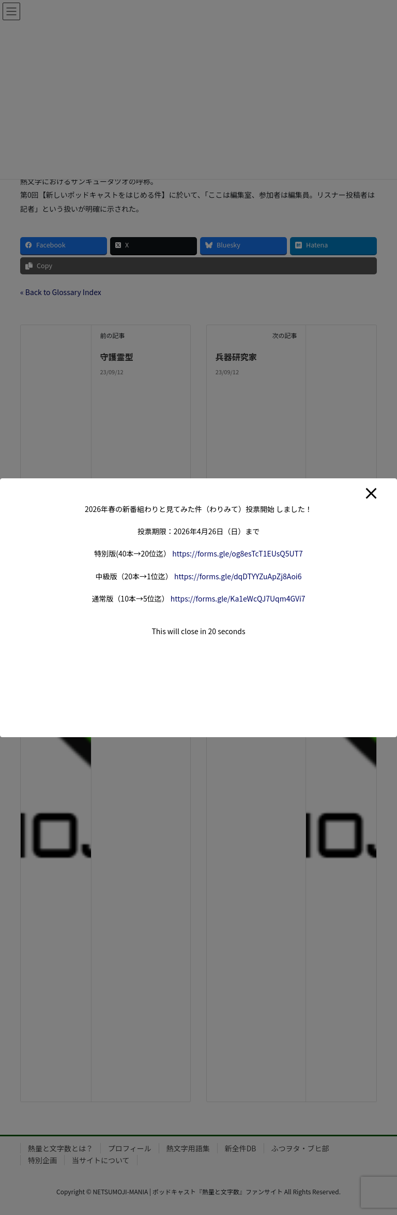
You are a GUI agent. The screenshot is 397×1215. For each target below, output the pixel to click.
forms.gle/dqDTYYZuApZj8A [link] (238, 576)
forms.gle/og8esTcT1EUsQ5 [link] (237, 553)
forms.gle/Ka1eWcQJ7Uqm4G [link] (238, 598)
